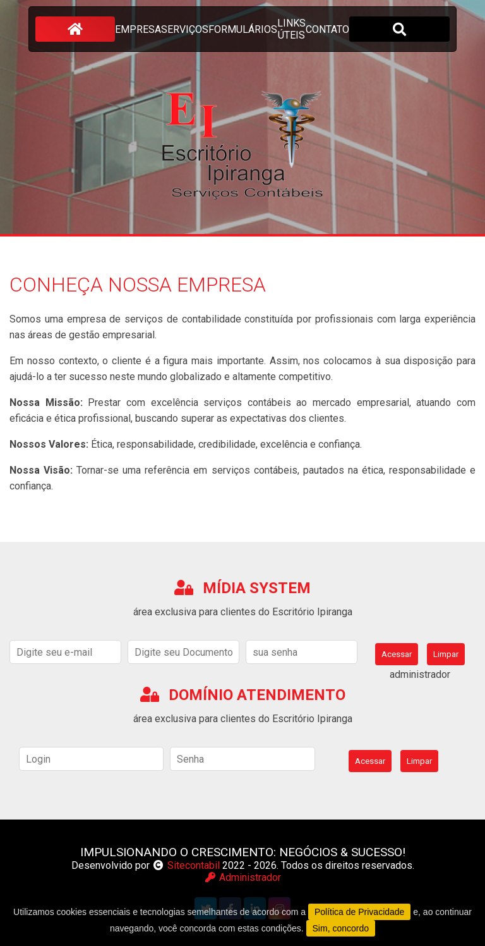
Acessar (396, 654)
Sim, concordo (341, 928)
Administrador (242, 877)
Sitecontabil (193, 865)
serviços (184, 29)
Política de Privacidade (359, 912)
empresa (138, 29)
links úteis (291, 29)
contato (327, 29)
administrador (420, 674)
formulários (242, 29)
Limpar (445, 654)
